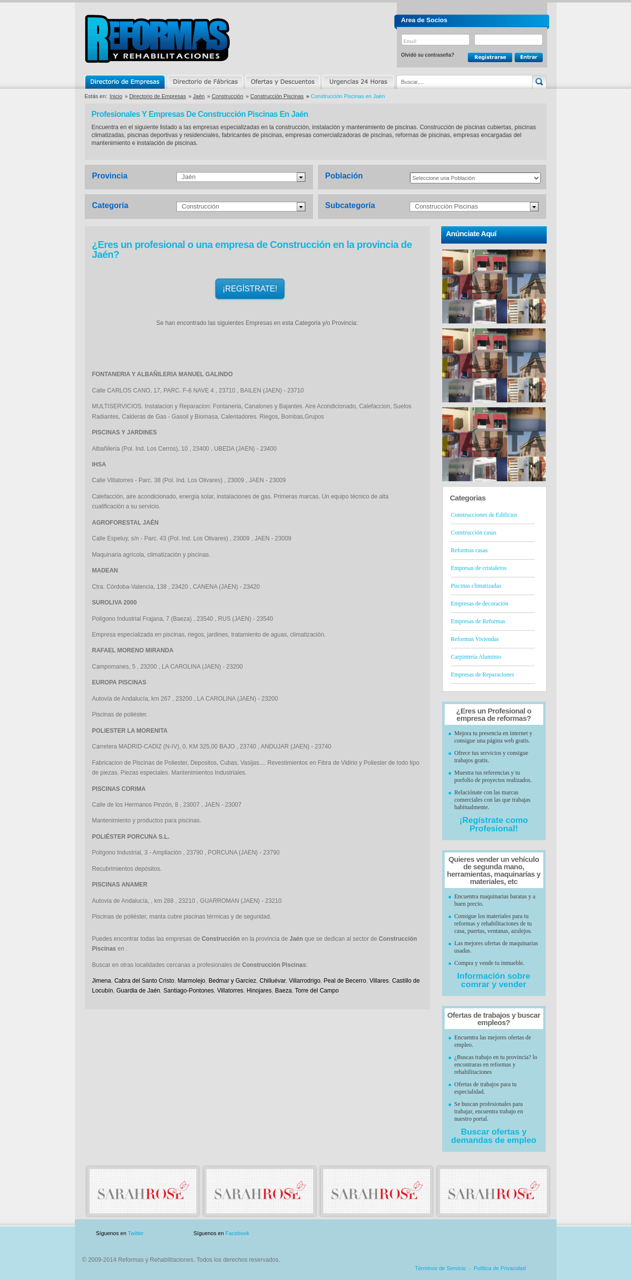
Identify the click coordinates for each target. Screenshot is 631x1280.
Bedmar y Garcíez (232, 980)
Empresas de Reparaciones (483, 674)
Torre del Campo (317, 990)
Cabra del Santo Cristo (144, 980)
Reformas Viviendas (475, 639)
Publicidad (449, 1233)
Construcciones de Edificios (484, 514)
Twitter (135, 1233)
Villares (378, 980)
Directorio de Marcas (205, 82)
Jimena (101, 980)
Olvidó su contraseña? (428, 55)
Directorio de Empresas (125, 82)
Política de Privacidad (500, 1268)
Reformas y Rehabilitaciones (157, 39)
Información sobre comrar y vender (493, 980)
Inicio (115, 96)
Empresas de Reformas (478, 621)
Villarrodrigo (304, 980)
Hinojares (259, 990)
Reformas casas (469, 550)
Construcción (227, 96)
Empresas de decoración (480, 603)
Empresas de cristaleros (479, 568)
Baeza (283, 990)
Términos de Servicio (440, 1268)
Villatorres (230, 990)
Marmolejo (191, 980)
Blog (532, 1233)
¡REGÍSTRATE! (250, 288)
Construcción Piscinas (277, 96)
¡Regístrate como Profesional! (493, 824)
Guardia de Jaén (138, 990)
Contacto (495, 1233)
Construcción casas (473, 532)
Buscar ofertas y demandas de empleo (493, 1136)
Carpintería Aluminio (476, 656)
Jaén (199, 96)
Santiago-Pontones (189, 990)
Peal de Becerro (345, 980)
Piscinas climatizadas (476, 585)
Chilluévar (272, 980)
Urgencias (357, 82)
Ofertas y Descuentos (282, 82)
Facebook (237, 1233)
